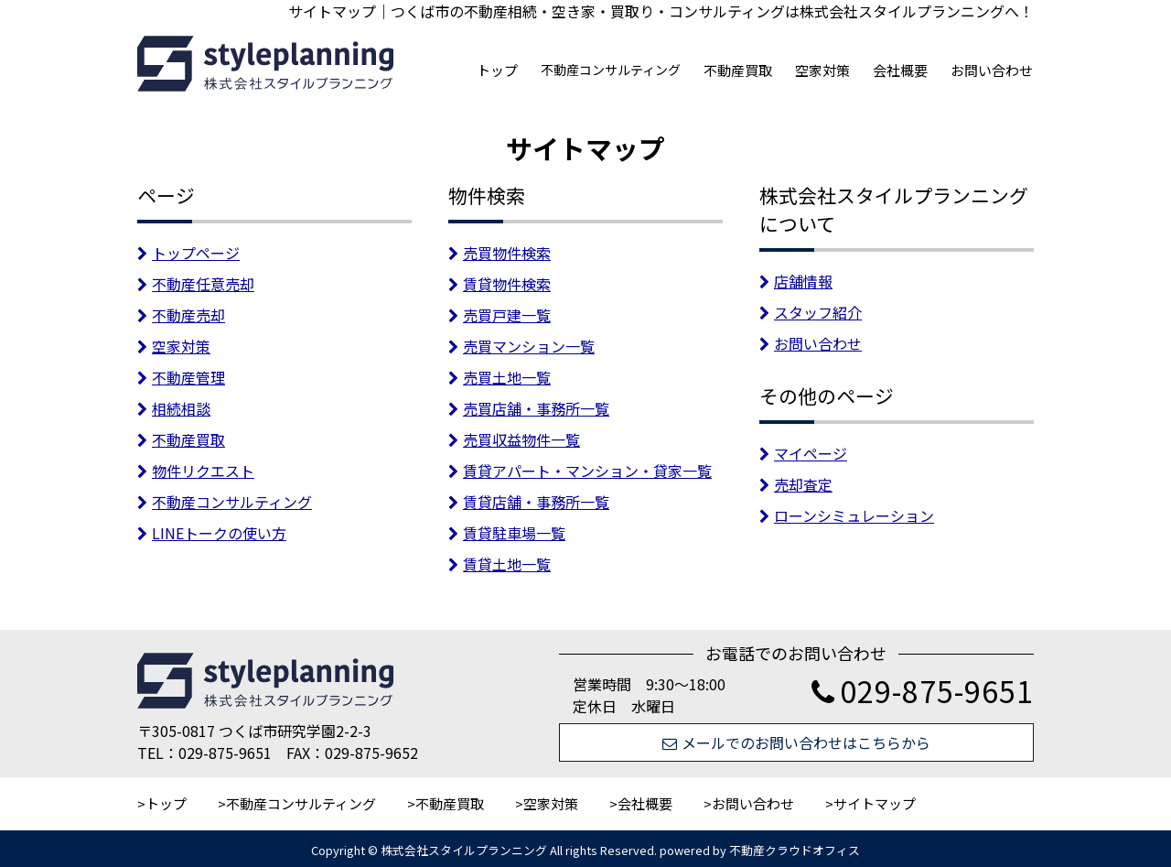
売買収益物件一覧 (514, 439)
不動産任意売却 (195, 284)
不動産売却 (181, 315)
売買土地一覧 (499, 377)
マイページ (803, 453)
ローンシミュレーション (846, 515)
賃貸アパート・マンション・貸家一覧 (580, 471)
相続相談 (173, 408)
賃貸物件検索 (499, 284)
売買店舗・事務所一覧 (528, 408)
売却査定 (796, 484)
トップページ (188, 253)
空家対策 (822, 70)
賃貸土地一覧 (499, 564)
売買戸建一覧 (499, 315)
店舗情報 (796, 281)
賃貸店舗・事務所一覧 (528, 502)
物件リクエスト (195, 471)
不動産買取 (738, 70)
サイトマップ (874, 803)
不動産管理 (181, 377)
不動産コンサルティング (611, 69)
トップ (497, 70)
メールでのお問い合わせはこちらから (796, 742)
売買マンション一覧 (521, 346)
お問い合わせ (992, 70)
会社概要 (900, 70)
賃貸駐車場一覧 (506, 533)
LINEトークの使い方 (211, 533)
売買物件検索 (499, 253)
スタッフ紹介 (810, 312)
